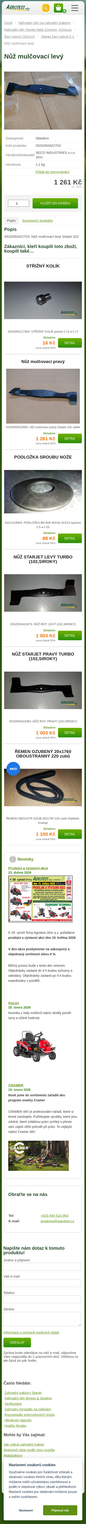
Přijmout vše (60, 1510)
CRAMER (15, 1085)
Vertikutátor (13, 1404)
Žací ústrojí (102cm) (19, 36)
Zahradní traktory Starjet (23, 1393)
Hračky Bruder (16, 1426)
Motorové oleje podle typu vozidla (29, 1450)
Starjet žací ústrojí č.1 (57, 36)
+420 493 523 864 (54, 1215)
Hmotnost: (13, 164)
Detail (69, 343)
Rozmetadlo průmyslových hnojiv (30, 1415)
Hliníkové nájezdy (18, 1420)
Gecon (13, 1003)
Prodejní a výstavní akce (28, 868)
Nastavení (26, 1510)
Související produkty (37, 220)
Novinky (25, 859)
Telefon (8, 1293)
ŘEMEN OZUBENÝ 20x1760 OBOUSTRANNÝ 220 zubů (43, 753)
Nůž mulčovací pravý (43, 361)
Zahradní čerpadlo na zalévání (28, 1409)
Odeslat (17, 1342)
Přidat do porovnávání (52, 172)
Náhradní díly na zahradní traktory (45, 23)
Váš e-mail (11, 1276)
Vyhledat (46, 8)
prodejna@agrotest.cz (57, 1221)
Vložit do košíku (55, 203)
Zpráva (8, 1309)
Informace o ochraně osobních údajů (31, 1332)
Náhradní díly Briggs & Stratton (28, 1398)
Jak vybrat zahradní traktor (24, 1444)
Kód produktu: (16, 145)
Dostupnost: (15, 138)
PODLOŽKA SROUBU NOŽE (43, 457)
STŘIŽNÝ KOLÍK (43, 266)
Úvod (8, 23)
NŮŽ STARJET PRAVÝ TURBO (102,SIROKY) (43, 656)
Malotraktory (13, 1455)
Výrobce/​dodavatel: (20, 155)
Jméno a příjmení (16, 1260)
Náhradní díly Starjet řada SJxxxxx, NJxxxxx (38, 30)
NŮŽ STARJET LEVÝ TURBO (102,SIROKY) (43, 559)
